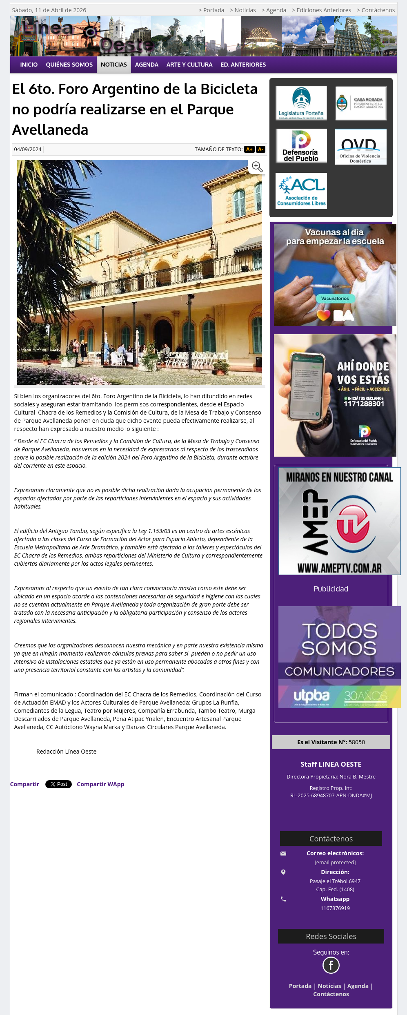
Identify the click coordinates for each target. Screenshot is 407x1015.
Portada (300, 986)
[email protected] (335, 862)
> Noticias (243, 10)
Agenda (146, 64)
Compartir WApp (100, 784)
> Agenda (274, 10)
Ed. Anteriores (243, 64)
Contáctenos (331, 994)
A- (260, 149)
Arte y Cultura (190, 64)
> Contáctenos (376, 10)
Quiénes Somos (69, 64)
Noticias (114, 64)
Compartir (25, 784)
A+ (249, 149)
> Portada (211, 10)
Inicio (29, 64)
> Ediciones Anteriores (321, 10)
